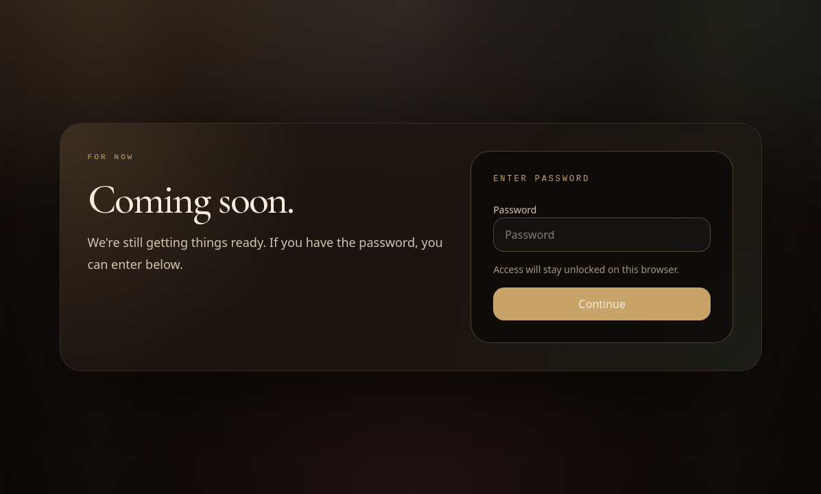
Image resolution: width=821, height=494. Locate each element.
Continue (602, 303)
